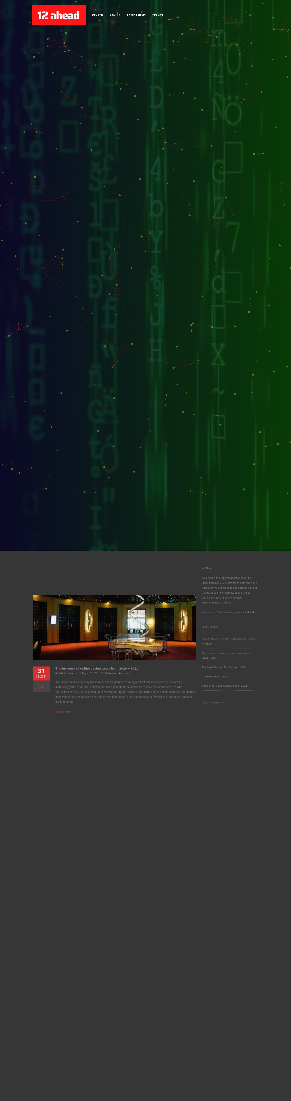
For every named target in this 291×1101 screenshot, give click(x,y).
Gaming (115, 15)
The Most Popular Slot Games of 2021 (224, 667)
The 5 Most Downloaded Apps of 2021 (224, 685)
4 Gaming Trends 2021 (215, 676)
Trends (157, 15)
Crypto (97, 15)
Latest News (136, 15)
